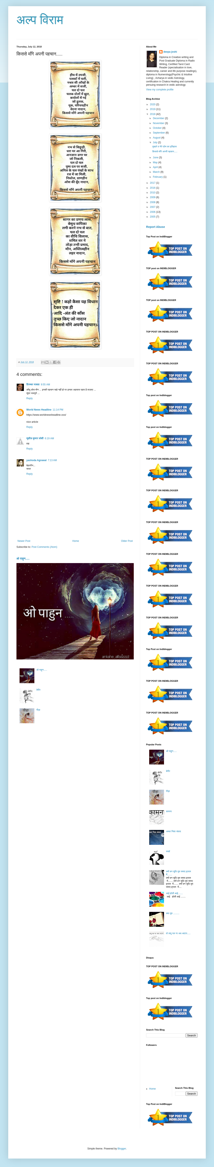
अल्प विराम (39, 20)
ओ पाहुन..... (22, 558)
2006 (153, 212)
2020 (153, 104)
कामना (169, 811)
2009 (153, 197)
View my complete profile (159, 89)
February (158, 176)
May (155, 162)
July (155, 142)
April (155, 167)
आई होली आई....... (174, 893)
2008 (153, 202)
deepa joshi (170, 51)
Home (75, 541)
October (157, 128)
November (159, 123)
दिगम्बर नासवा (33, 384)
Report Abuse (155, 226)
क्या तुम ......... (172, 913)
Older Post (127, 541)
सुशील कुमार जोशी (35, 438)
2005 (153, 216)
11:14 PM (58, 409)
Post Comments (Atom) (44, 547)
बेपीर (38, 689)
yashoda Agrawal (36, 460)
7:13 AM (52, 460)
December (159, 118)
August (157, 137)
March (156, 171)
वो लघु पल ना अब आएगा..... (178, 933)
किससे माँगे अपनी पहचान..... (164, 151)
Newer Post (23, 541)
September (159, 132)
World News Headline (38, 409)
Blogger (121, 1148)
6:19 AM (49, 438)
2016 (153, 187)
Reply (29, 398)
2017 (153, 182)
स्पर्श (168, 851)
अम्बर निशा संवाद (173, 831)
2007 (153, 207)
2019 (153, 109)
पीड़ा (38, 709)
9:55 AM (45, 384)
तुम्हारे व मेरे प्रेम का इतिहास (164, 146)
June (156, 157)
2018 (153, 114)
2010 (153, 192)
